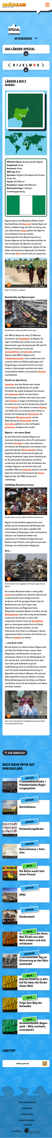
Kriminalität (25, 420)
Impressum (27, 1108)
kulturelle (28, 352)
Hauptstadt (24, 338)
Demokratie (33, 414)
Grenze (41, 473)
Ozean (23, 230)
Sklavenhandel (28, 450)
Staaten (43, 407)
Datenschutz (27, 1114)
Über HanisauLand (27, 1102)
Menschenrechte (23, 417)
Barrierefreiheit (27, 1120)
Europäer (18, 443)
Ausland (17, 637)
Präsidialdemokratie (14, 358)
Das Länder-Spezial (20, 49)
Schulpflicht (37, 621)
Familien (13, 401)
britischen (27, 469)
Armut (8, 595)
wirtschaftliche (12, 352)
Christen (42, 371)
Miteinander (23, 38)
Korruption (10, 424)
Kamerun (26, 224)
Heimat (14, 407)
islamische (13, 394)
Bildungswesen (12, 614)
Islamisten (10, 384)
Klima (18, 253)
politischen (10, 427)
